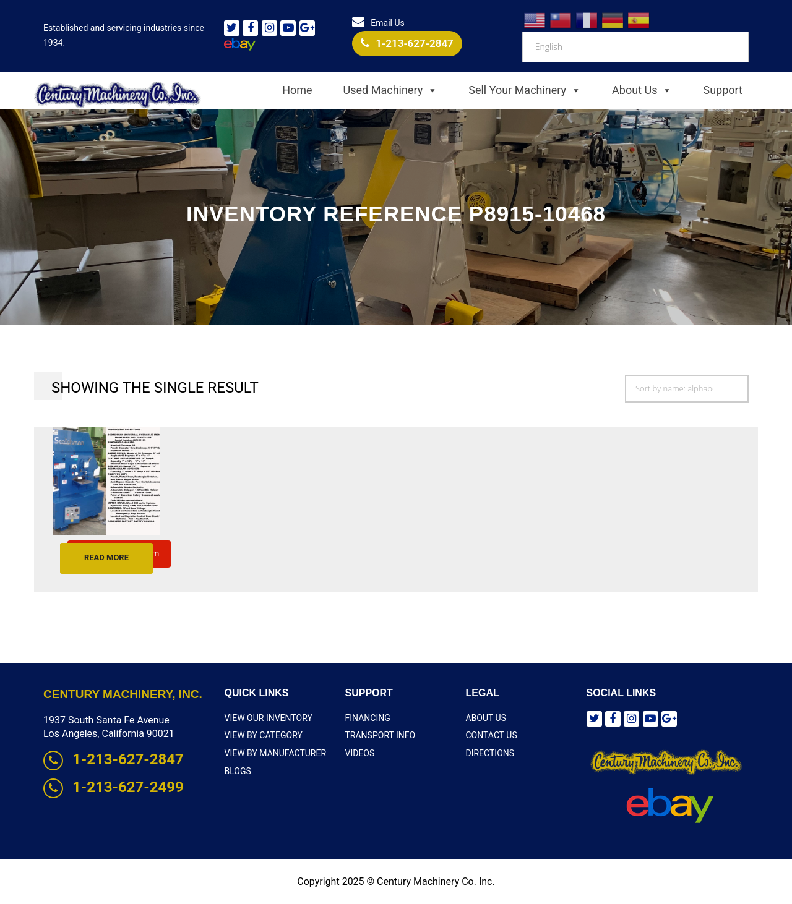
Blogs (238, 771)
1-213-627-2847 (407, 43)
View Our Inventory (268, 718)
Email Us (378, 23)
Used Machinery (390, 90)
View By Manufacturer (276, 753)
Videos (360, 753)
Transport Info (380, 735)
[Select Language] (635, 47)
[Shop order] (687, 389)
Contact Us (491, 735)
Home (297, 89)
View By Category (264, 735)
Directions (490, 753)
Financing (367, 718)
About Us (642, 90)
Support (722, 89)
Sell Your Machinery (524, 90)
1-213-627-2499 (113, 787)
